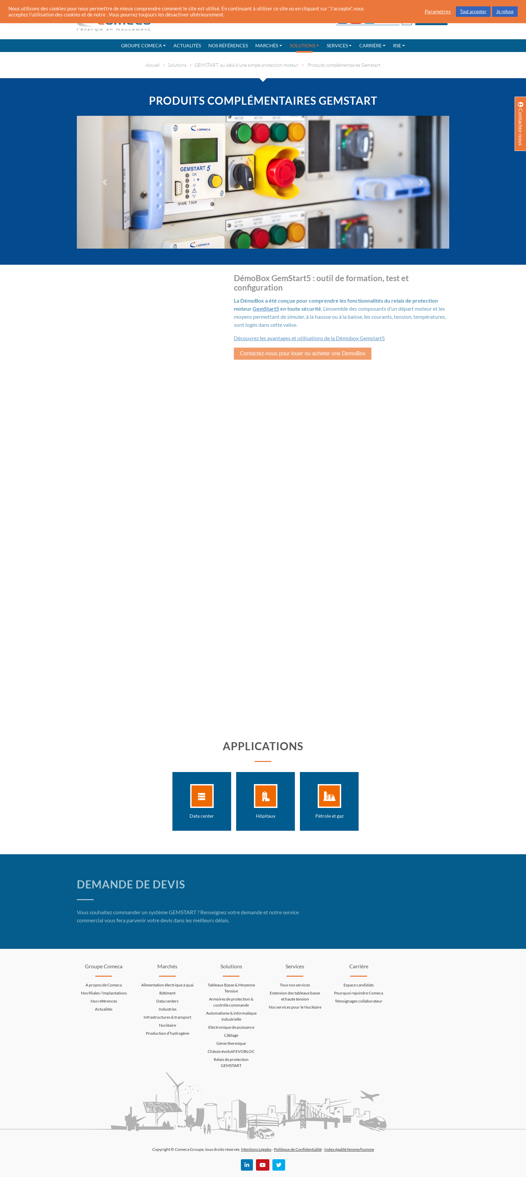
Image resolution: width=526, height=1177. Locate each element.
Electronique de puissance (231, 1027)
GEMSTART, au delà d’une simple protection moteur (247, 65)
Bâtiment (167, 992)
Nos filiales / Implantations (104, 992)
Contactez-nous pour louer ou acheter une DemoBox (298, 353)
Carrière (370, 45)
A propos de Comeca (104, 984)
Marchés (266, 45)
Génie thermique (231, 1043)
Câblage (231, 1035)
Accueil (153, 65)
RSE (397, 45)
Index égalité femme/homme (349, 1149)
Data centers (167, 1001)
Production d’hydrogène (167, 1033)
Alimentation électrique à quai (167, 984)
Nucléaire (167, 1025)
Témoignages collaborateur (358, 1001)
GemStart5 (262, 308)
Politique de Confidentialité (298, 1149)
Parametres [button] (438, 11)
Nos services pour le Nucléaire (295, 1007)
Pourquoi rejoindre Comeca (358, 992)
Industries (167, 1009)
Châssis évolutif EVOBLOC (231, 1051)
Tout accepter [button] (473, 11)
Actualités (187, 45)
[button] (105, 182)
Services (337, 45)
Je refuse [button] (505, 11)
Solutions (302, 45)
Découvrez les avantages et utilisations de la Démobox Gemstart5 (305, 338)
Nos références (228, 45)
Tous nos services (295, 984)
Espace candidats (359, 984)
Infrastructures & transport (167, 1017)
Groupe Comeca (141, 45)
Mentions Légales (256, 1149)
